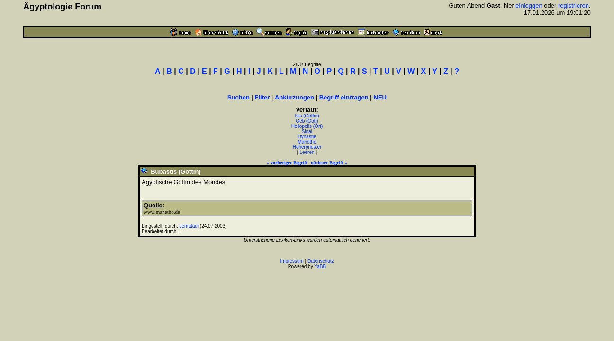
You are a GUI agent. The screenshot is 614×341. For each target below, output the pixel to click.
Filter (262, 97)
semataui (189, 226)
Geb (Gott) (307, 121)
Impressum (291, 261)
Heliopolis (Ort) (307, 126)
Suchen (238, 97)
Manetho (307, 141)
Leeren (306, 152)
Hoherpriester (307, 147)
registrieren (573, 5)
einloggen (528, 5)
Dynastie (307, 136)
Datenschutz (320, 261)
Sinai (307, 131)
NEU (380, 97)
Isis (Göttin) (307, 115)
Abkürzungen (294, 97)
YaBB (320, 266)
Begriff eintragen (344, 97)
